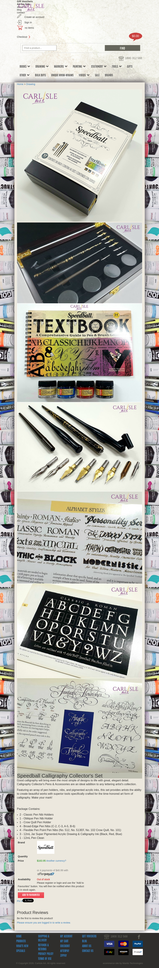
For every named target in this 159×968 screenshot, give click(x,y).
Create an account (34, 17)
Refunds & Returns (43, 947)
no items (29, 27)
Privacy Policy (45, 954)
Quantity (26, 856)
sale (97, 75)
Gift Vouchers (89, 936)
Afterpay (64, 951)
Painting (79, 66)
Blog (84, 941)
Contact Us (87, 951)
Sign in (28, 22)
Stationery (99, 66)
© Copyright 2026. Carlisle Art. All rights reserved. (41, 963)
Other (25, 75)
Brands (109, 75)
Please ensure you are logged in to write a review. (44, 922)
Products (21, 941)
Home (20, 84)
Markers (61, 66)
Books (25, 66)
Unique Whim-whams (62, 75)
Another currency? (56, 860)
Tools (117, 66)
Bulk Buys (40, 75)
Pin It (20, 901)
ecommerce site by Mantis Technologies (123, 963)
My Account (66, 936)
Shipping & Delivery (43, 938)
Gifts (129, 66)
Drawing (42, 66)
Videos (84, 75)
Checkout (22, 36)
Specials (20, 951)
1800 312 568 (133, 58)
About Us (86, 946)
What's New (22, 946)
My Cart (64, 941)
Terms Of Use (44, 959)
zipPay (63, 955)
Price (21, 860)
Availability (24, 879)
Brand (21, 842)
